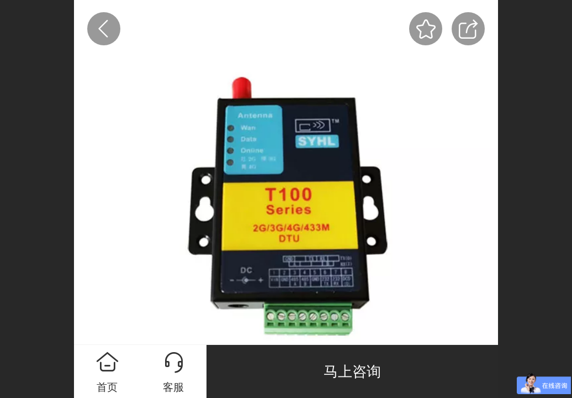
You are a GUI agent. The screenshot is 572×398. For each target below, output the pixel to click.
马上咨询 (352, 371)
